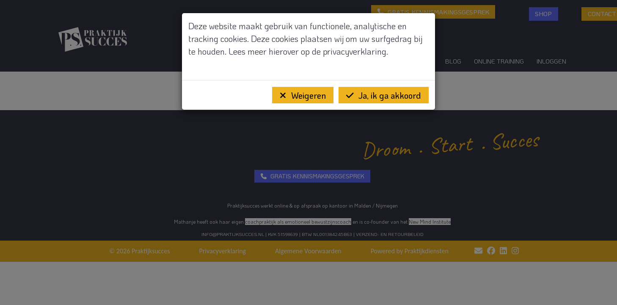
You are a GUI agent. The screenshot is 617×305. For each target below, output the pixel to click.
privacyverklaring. (355, 51)
